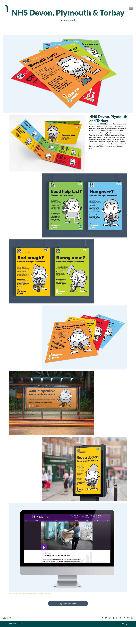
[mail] (126, 624)
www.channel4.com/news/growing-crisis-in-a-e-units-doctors (30, 593)
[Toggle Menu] (131, 9)
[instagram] (123, 624)
